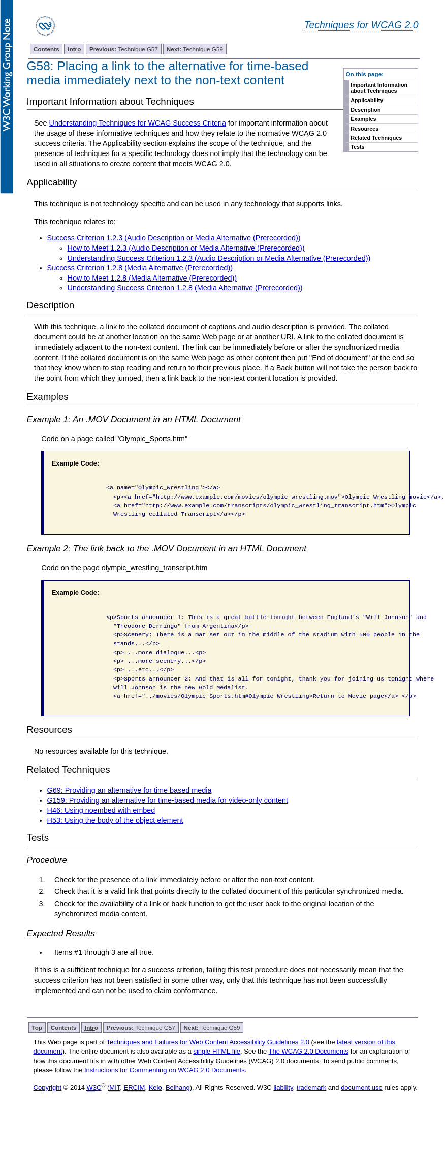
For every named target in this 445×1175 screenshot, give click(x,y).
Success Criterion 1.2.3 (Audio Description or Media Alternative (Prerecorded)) (174, 238)
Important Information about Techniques (379, 88)
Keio (155, 1087)
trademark (312, 1087)
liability (283, 1087)
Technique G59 (195, 49)
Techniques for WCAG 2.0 (361, 24)
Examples (363, 119)
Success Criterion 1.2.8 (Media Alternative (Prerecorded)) (140, 268)
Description (365, 110)
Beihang (178, 1087)
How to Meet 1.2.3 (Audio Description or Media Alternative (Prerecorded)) (186, 248)
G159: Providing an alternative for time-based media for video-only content (167, 800)
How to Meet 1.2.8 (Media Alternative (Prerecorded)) (152, 278)
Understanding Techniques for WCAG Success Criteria (137, 123)
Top (36, 1027)
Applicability (367, 100)
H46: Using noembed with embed (101, 810)
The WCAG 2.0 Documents (309, 1051)
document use (362, 1087)
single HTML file (216, 1051)
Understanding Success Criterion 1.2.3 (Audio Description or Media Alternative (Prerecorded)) (219, 258)
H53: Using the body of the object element (115, 820)
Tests (357, 147)
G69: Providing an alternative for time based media (129, 790)
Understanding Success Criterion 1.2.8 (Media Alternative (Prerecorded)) (185, 288)
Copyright (48, 1087)
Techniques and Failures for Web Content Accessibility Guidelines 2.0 (208, 1042)
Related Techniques (376, 138)
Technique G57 (123, 49)
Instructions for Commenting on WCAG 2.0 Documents (164, 1070)
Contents (46, 49)
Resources (364, 129)
